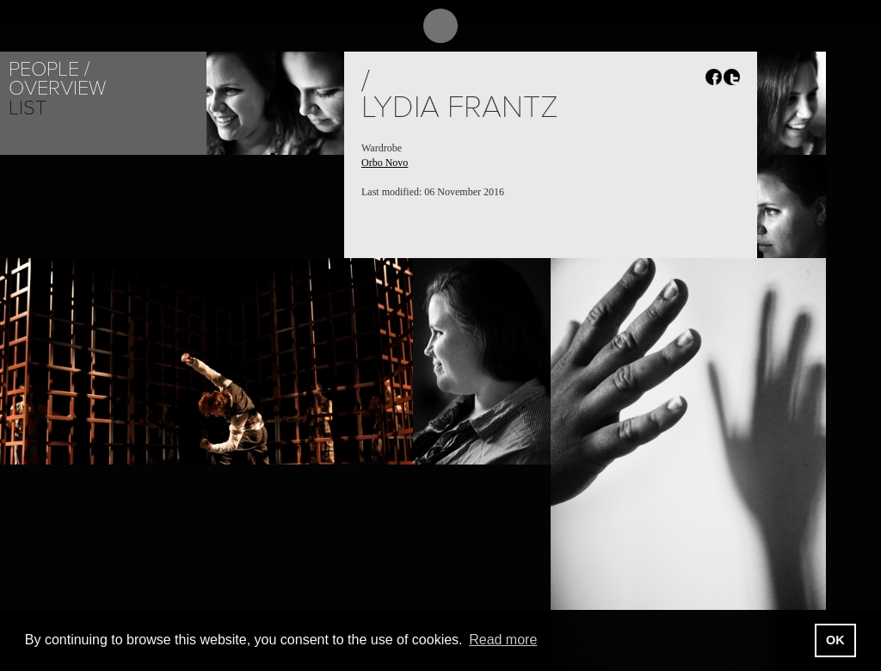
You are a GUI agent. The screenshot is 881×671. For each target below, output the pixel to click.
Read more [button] (503, 639)
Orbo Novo (384, 163)
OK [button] (835, 640)
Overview (57, 88)
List (27, 107)
